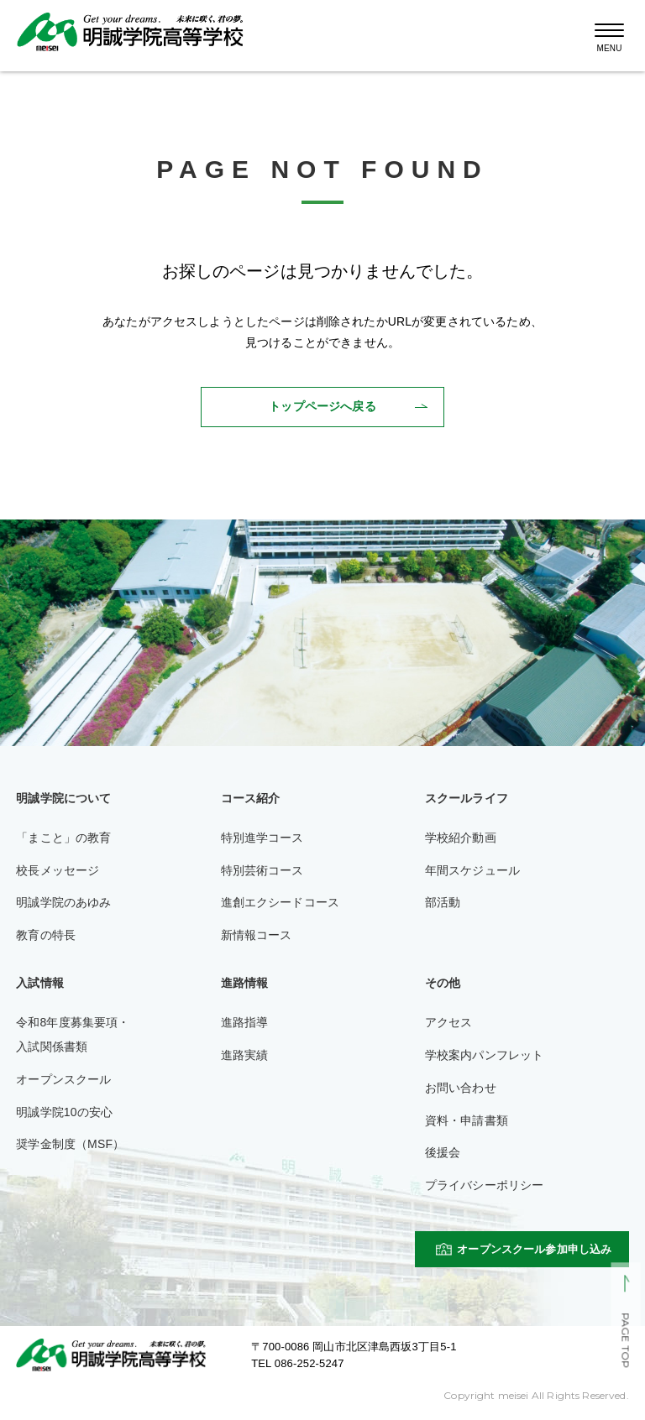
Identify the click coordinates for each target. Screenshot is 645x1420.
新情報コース (256, 935)
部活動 (442, 902)
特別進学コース (262, 837)
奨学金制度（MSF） (70, 1144)
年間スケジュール (472, 870)
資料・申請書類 (466, 1120)
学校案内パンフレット (484, 1055)
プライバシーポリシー (484, 1185)
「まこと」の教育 (63, 837)
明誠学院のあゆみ (63, 902)
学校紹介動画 (460, 837)
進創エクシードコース (280, 902)
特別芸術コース (262, 870)
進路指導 (245, 1022)
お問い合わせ (460, 1087)
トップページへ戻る (322, 406)
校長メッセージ (57, 870)
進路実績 (245, 1055)
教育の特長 (46, 935)
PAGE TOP (625, 1341)
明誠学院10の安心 (64, 1112)
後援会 (442, 1152)
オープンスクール (63, 1079)
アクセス (449, 1022)
